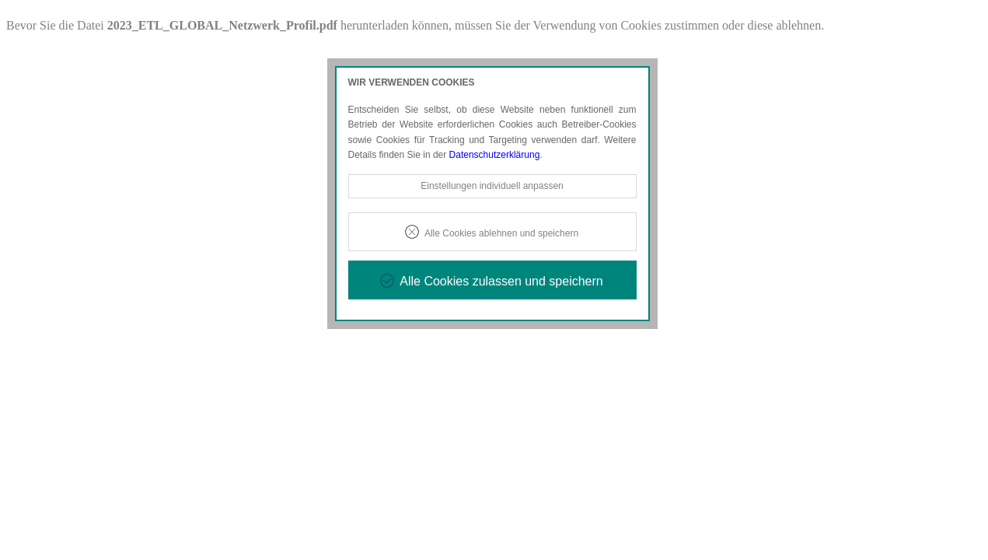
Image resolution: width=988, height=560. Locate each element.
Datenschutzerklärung (494, 154)
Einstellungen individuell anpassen (492, 185)
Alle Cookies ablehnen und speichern (501, 233)
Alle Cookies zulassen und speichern (501, 281)
